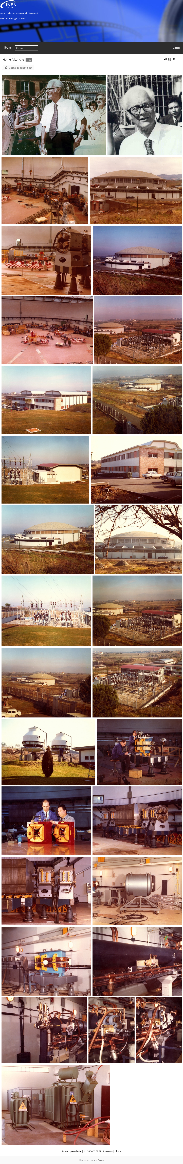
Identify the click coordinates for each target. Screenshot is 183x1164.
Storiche (18, 59)
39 (100, 1151)
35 (88, 1151)
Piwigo (101, 1160)
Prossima (108, 1151)
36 (91, 1151)
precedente (75, 1151)
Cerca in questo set (20, 67)
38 (97, 1151)
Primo (65, 1151)
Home (7, 59)
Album (7, 47)
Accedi (176, 47)
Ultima (118, 1151)
